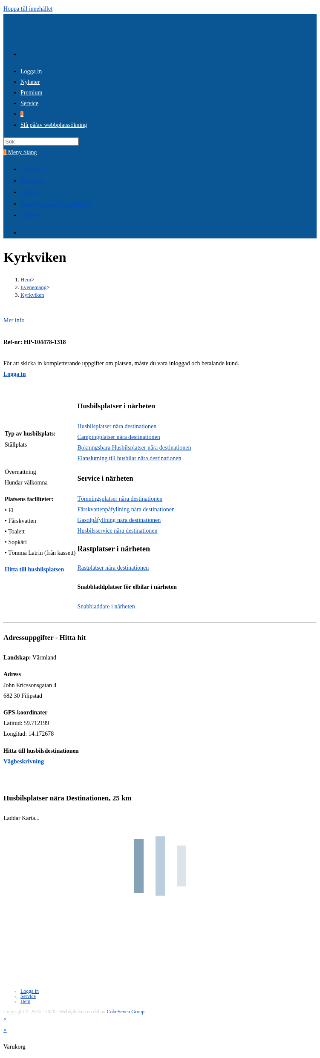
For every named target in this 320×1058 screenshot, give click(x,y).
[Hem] (25, 279)
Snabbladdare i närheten (106, 606)
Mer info (13, 320)
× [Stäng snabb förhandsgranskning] (5, 1019)
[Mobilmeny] (22, 152)
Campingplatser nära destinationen (118, 437)
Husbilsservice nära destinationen (117, 531)
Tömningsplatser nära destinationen (119, 499)
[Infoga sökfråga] (41, 141)
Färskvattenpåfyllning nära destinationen (126, 509)
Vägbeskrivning (23, 761)
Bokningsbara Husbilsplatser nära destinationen (134, 447)
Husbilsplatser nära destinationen (116, 426)
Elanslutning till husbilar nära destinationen (129, 458)
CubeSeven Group (125, 1012)
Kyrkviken (32, 295)
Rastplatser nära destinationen (113, 568)
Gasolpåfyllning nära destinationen (119, 520)
